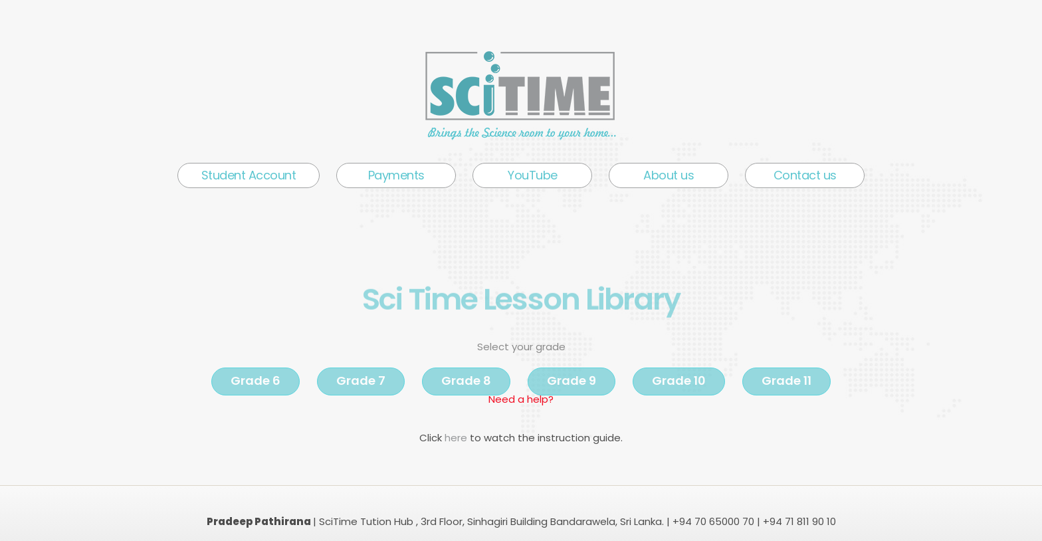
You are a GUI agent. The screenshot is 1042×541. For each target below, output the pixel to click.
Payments (396, 175)
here (457, 438)
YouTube (533, 175)
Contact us (805, 175)
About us (668, 175)
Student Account (248, 175)
